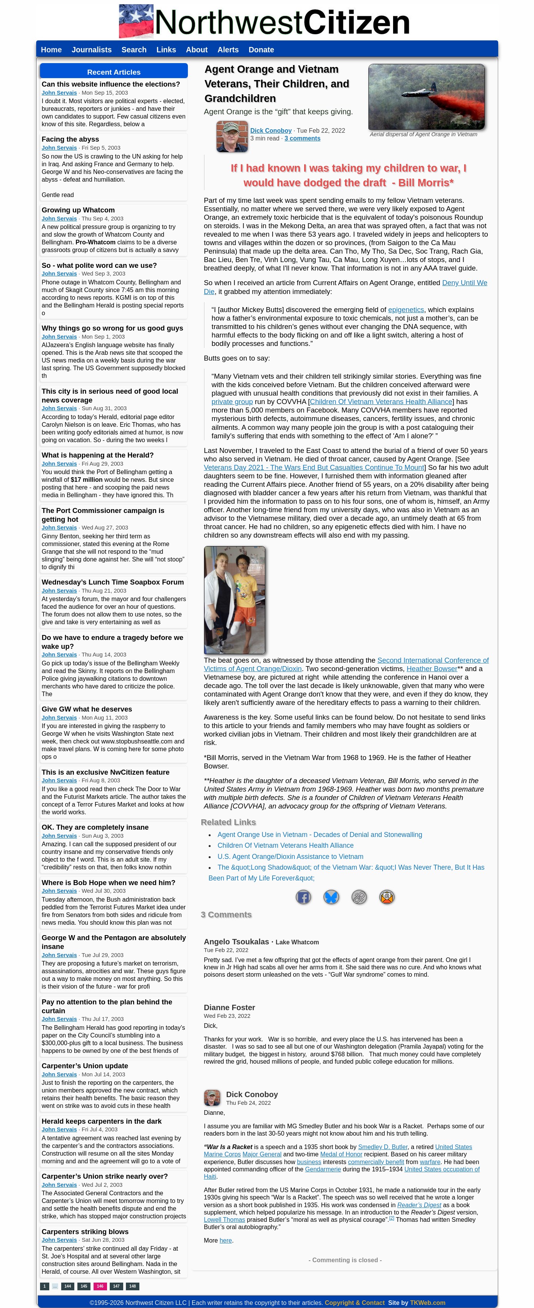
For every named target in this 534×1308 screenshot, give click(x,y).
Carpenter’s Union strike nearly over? (105, 1176)
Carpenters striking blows (85, 1232)
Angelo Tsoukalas (237, 941)
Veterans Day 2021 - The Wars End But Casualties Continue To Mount (314, 467)
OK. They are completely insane (95, 827)
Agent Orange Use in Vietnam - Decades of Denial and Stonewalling (320, 835)
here (225, 1240)
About (197, 50)
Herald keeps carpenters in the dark (102, 1121)
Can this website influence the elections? (111, 84)
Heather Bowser (432, 669)
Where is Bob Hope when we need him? (108, 883)
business (309, 1162)
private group (232, 402)
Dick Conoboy (271, 130)
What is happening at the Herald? (98, 455)
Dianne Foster (229, 1007)
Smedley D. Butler (382, 1147)
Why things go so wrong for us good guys (112, 328)
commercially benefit (376, 1162)
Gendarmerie (323, 1169)
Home (51, 50)
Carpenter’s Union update (85, 1066)
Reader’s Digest (419, 1205)
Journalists (92, 50)
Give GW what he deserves (87, 709)
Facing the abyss (70, 139)
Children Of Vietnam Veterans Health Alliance (381, 402)
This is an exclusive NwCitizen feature (105, 772)
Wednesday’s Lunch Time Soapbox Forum (113, 582)
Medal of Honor (341, 1154)
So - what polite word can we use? (99, 265)
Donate (261, 50)
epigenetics (406, 310)
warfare (430, 1162)
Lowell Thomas (224, 1219)
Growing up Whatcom (78, 210)
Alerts (228, 50)
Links (166, 50)
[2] (391, 1218)
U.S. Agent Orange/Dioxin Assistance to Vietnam (290, 856)
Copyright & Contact (355, 1303)
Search (134, 50)
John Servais (59, 93)
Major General (262, 1154)
